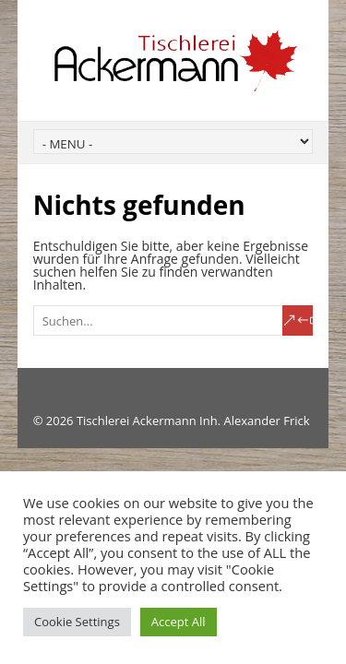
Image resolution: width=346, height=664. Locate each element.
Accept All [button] (178, 621)
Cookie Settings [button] (77, 621)
